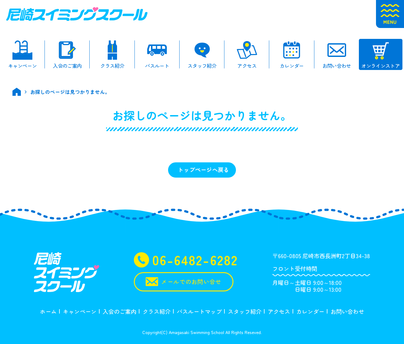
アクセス (279, 311)
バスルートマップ (199, 311)
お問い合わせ (347, 311)
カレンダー (310, 311)
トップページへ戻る (203, 169)
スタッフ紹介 (244, 311)
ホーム (48, 311)
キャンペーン (79, 311)
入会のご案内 (119, 311)
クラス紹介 (157, 311)
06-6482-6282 (186, 259)
